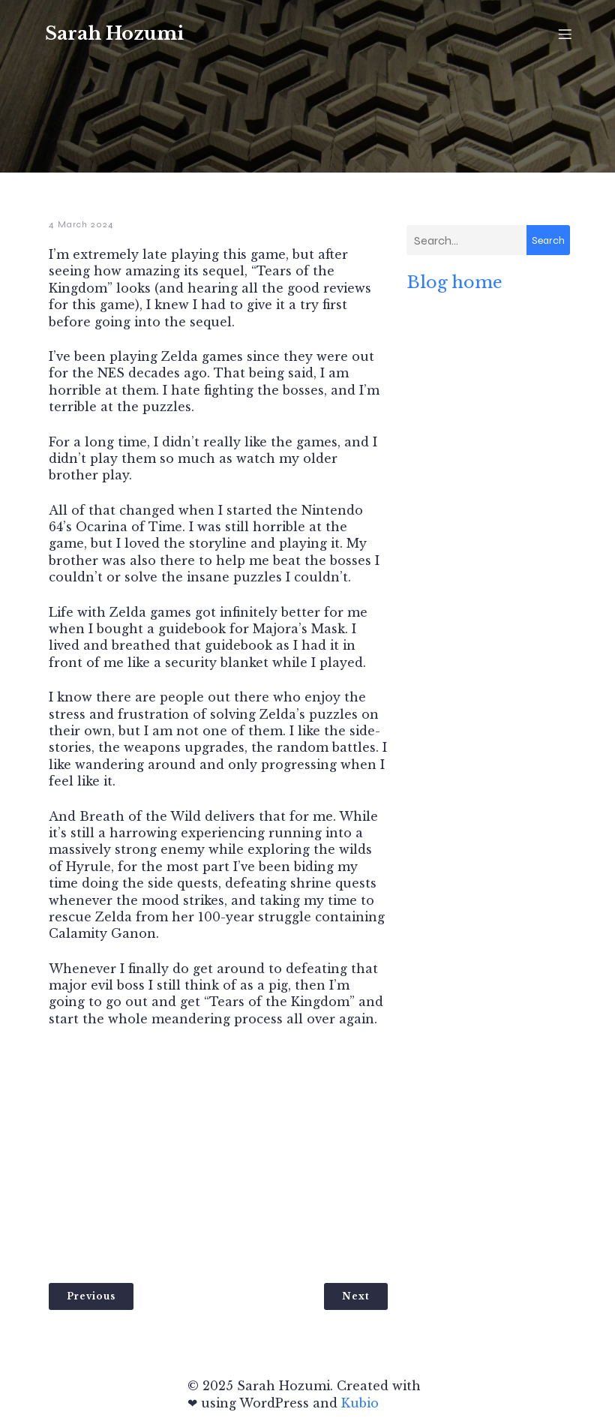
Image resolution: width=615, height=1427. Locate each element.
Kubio (360, 1402)
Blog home (454, 282)
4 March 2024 (81, 224)
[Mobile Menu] (565, 34)
